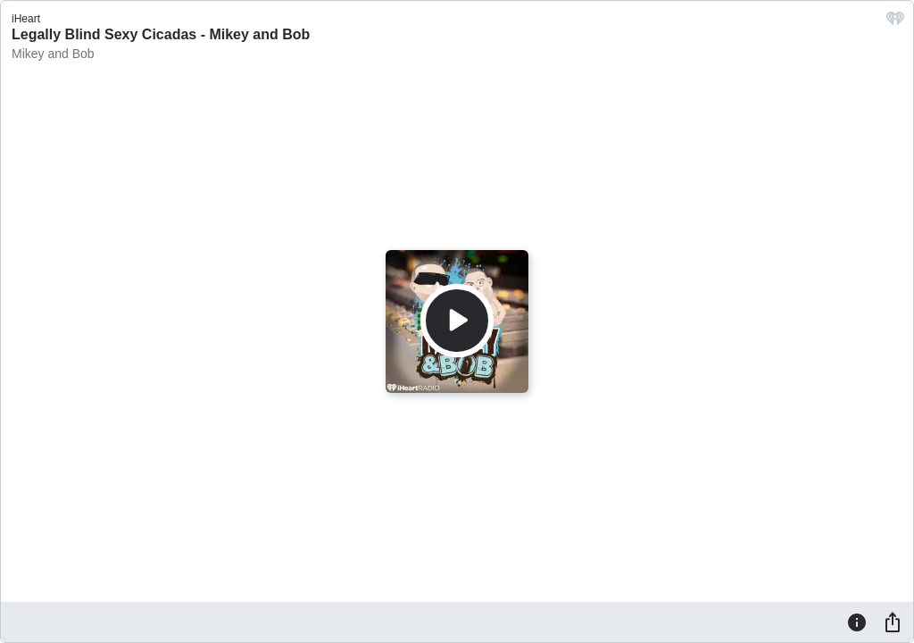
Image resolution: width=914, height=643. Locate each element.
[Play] (457, 320)
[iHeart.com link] (895, 23)
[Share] (892, 621)
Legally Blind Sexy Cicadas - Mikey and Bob (161, 34)
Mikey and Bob (53, 53)
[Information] (857, 621)
